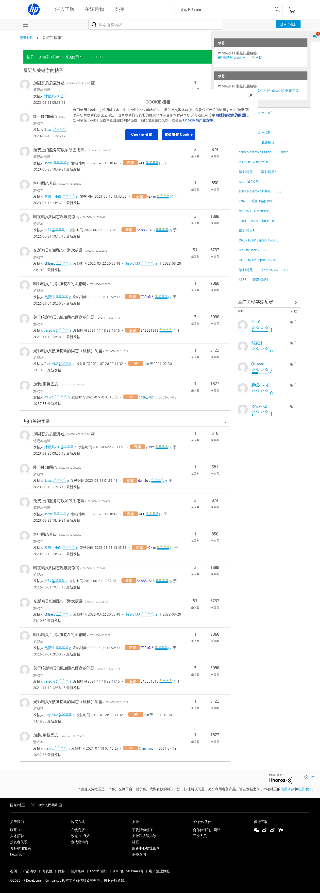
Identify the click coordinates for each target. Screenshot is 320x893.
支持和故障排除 (144, 836)
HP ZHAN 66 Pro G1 (274, 270)
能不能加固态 (57, 116)
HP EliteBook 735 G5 (253, 250)
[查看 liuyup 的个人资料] (48, 129)
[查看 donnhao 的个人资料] (144, 480)
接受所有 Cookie (179, 134)
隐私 (61, 871)
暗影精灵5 (269, 142)
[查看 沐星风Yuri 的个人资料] (52, 96)
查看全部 (125, 71)
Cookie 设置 (141, 134)
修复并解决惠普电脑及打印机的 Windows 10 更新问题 (258, 90)
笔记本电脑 (42, 89)
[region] (162, 117)
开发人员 (200, 836)
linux (242, 201)
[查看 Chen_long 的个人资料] (146, 397)
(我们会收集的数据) (231, 115)
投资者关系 (18, 842)
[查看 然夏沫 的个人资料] (49, 297)
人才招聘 (17, 836)
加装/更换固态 (58, 384)
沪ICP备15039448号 (128, 871)
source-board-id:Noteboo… (257, 221)
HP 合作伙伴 (202, 822)
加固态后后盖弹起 (62, 83)
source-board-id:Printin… (256, 152)
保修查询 (139, 854)
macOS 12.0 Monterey (254, 211)
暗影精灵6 (269, 172)
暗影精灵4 (247, 172)
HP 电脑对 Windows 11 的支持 (240, 57)
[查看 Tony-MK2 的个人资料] (51, 363)
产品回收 (29, 871)
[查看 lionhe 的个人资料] (48, 163)
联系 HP (16, 830)
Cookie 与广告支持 (198, 120)
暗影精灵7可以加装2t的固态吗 (72, 283)
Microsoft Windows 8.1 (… (257, 162)
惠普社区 (27, 37)
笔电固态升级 (57, 183)
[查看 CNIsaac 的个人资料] (49, 263)
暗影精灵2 (247, 270)
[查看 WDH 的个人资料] (141, 163)
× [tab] (305, 34)
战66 (242, 279)
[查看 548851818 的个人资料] (146, 230)
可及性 (47, 871)
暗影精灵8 (247, 230)
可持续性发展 (20, 848)
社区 (135, 842)
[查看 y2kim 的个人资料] (151, 196)
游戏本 (38, 123)
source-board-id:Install (254, 191)
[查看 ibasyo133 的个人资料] (132, 263)
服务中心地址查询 (146, 848)
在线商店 (78, 830)
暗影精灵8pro (262, 201)
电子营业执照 (159, 871)
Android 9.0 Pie (249, 181)
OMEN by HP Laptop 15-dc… (258, 240)
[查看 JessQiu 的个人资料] (49, 330)
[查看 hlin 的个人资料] (146, 363)
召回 (13, 871)
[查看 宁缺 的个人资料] (47, 230)
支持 (135, 822)
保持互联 (261, 822)
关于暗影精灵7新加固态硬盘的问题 (76, 317)
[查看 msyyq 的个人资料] (48, 397)
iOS (279, 191)
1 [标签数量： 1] (296, 322)
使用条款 (287, 789)
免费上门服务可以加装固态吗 (71, 150)
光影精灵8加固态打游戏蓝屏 (70, 250)
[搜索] (155, 25)
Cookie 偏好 (98, 871)
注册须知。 (306, 789)
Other (284, 152)
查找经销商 (79, 842)
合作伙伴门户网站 (206, 830)
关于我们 (17, 822)
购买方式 (78, 822)
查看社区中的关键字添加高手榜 (267, 302)
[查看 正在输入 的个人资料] (147, 297)
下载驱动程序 (142, 830)
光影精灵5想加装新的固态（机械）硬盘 (80, 350)
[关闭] (250, 95)
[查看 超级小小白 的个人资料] (53, 196)
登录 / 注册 (288, 24)
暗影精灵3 (260, 279)
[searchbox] (223, 9)
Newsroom (17, 854)
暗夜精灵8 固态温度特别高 (69, 216)
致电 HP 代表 (80, 836)
